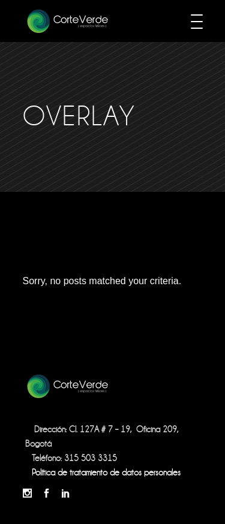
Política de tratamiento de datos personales (106, 472)
